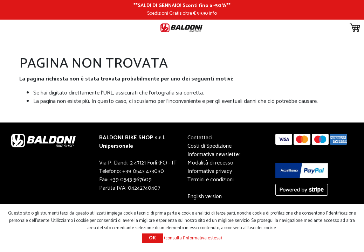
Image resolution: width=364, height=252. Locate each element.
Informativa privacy (209, 171)
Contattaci (199, 137)
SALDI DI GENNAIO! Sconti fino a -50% (182, 5)
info (213, 13)
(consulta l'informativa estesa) (193, 238)
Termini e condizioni (210, 179)
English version (204, 196)
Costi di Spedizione (209, 146)
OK (152, 238)
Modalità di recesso (210, 163)
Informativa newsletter (213, 154)
